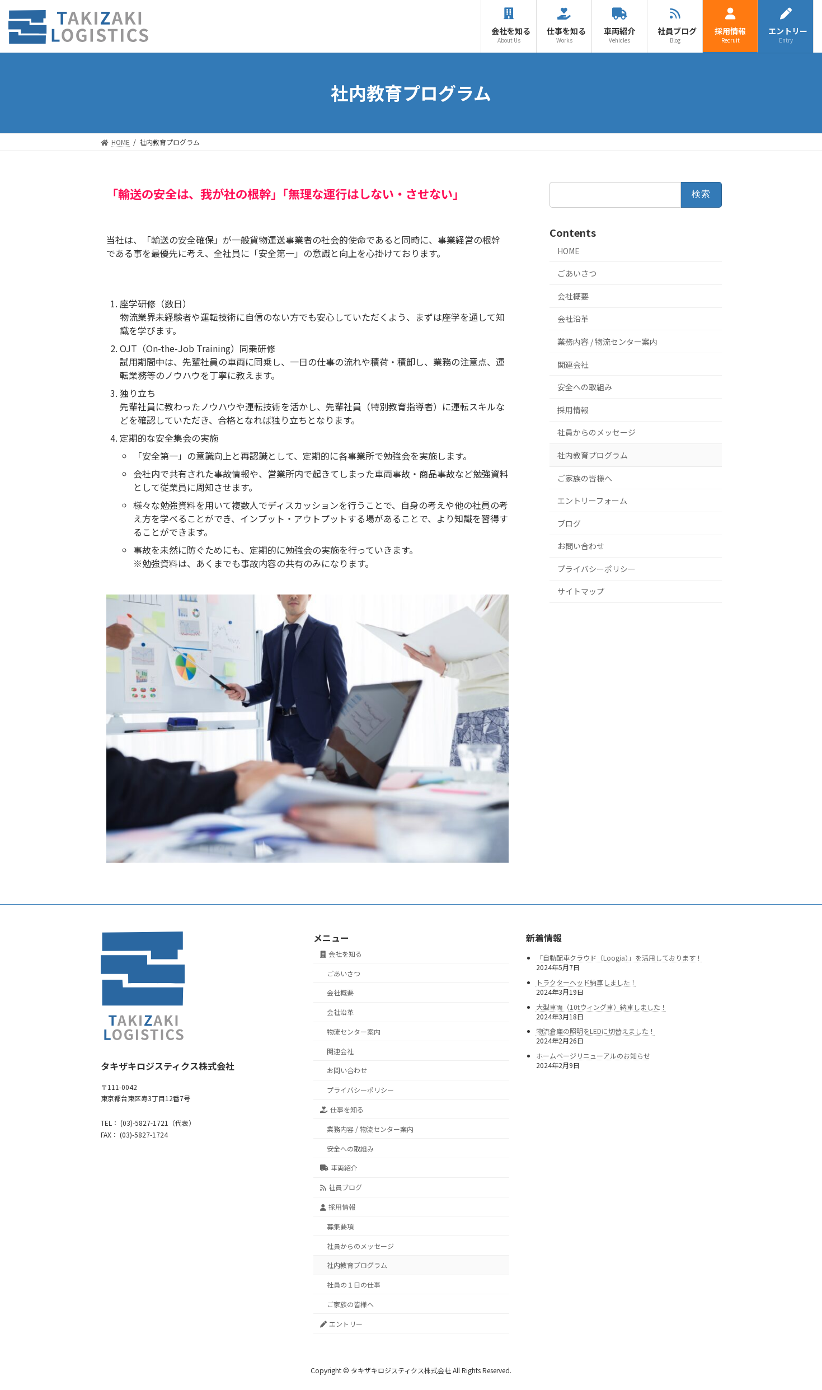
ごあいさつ (576, 273)
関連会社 (573, 363)
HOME (568, 250)
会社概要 (573, 295)
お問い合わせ (580, 545)
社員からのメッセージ (596, 432)
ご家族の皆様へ (584, 477)
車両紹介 (339, 1168)
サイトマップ (580, 591)
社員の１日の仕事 (354, 1284)
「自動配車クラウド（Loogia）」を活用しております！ (619, 958)
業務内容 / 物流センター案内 (607, 341)
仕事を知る (342, 1109)
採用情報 (573, 409)
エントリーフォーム (592, 500)
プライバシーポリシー (596, 568)
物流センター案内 (354, 1031)
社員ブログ (341, 1187)
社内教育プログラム (592, 455)
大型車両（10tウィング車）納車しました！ (601, 1007)
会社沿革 (573, 318)
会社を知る (341, 953)
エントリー (341, 1323)
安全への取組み (584, 386)
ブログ (569, 522)
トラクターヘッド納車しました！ (586, 982)
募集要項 (340, 1226)
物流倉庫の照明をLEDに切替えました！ (595, 1031)
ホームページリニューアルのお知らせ (593, 1055)
